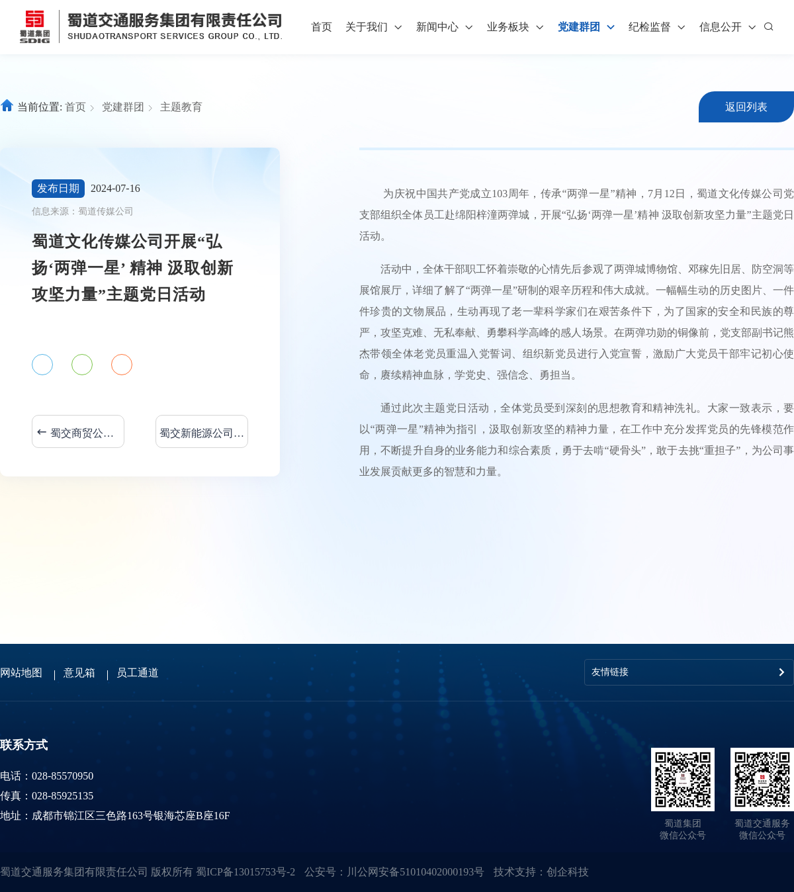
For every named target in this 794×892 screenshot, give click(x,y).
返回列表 (746, 106)
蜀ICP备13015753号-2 (245, 871)
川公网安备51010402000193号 (415, 871)
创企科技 (568, 871)
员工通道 (137, 672)
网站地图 (21, 672)
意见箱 (79, 672)
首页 (321, 26)
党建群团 (123, 106)
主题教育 (181, 106)
